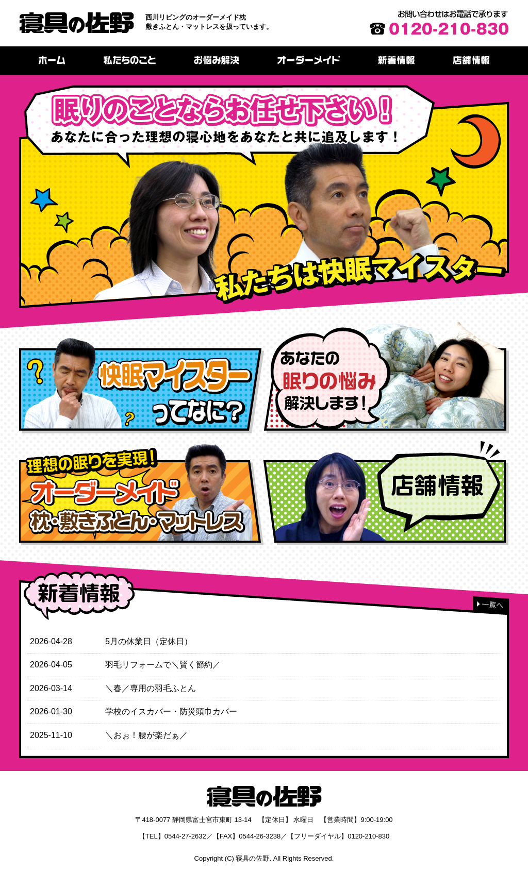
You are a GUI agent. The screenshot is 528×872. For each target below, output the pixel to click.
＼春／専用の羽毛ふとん (150, 688)
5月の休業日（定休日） (148, 641)
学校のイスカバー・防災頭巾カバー (171, 711)
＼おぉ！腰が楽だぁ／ (146, 735)
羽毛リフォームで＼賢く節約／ (163, 664)
